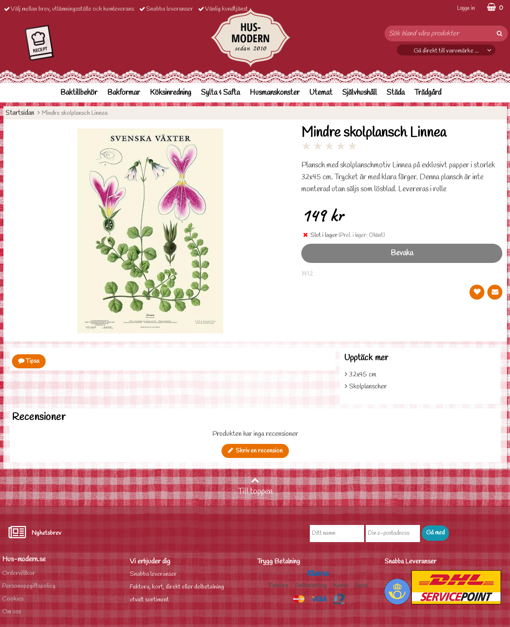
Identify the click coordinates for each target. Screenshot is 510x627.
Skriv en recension (255, 451)
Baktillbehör (78, 93)
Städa (396, 93)
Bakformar (123, 93)
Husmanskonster (275, 93)
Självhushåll (359, 93)
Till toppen (255, 486)
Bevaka (402, 253)
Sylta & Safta (220, 93)
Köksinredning (170, 93)
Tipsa (28, 361)
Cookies (12, 599)
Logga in (466, 8)
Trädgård (427, 93)
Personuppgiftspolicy (28, 586)
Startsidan (20, 112)
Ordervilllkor (18, 573)
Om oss (11, 612)
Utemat (320, 93)
